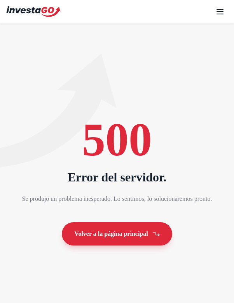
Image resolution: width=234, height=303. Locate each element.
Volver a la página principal (117, 234)
